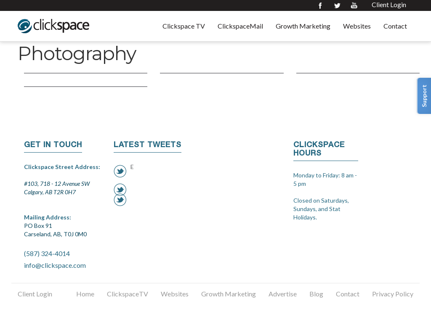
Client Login (389, 4)
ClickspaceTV (127, 294)
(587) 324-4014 (47, 253)
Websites (357, 26)
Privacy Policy (392, 294)
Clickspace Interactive (53, 26)
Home (85, 294)
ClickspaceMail (240, 26)
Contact (395, 26)
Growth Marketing (303, 26)
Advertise (283, 294)
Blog (316, 294)
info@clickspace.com (55, 265)
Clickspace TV (183, 26)
